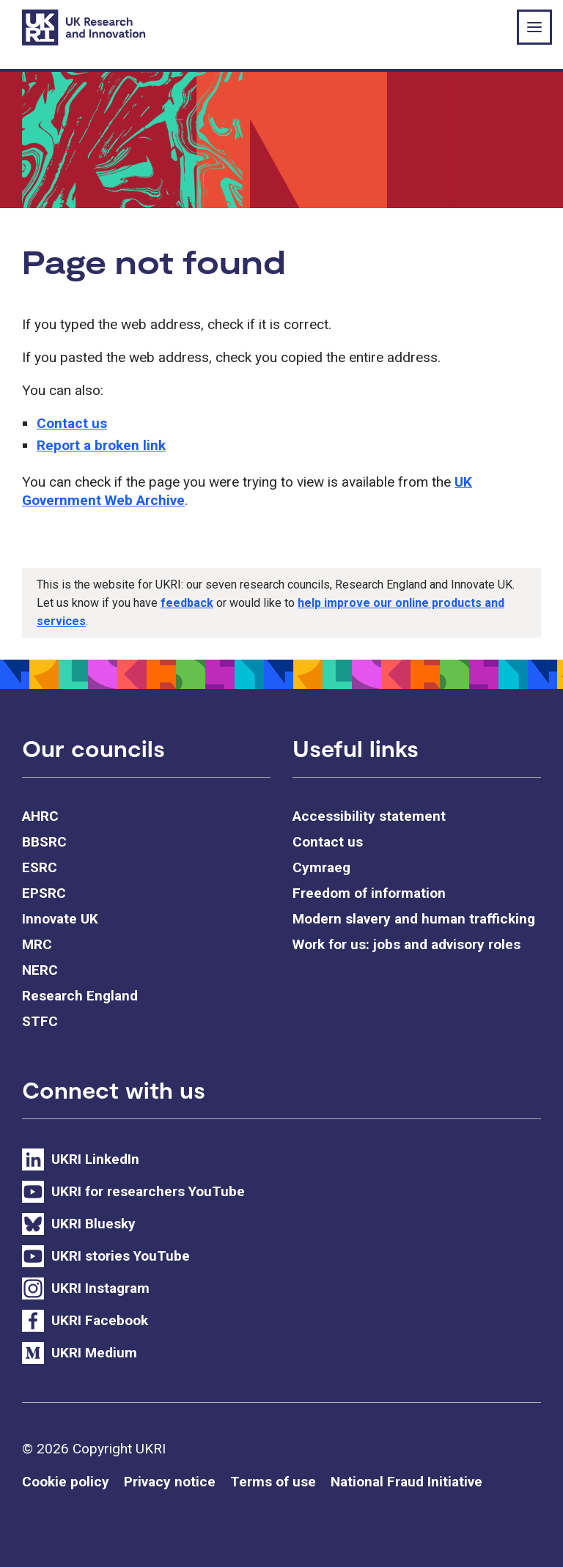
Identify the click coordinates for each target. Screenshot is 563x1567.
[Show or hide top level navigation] (534, 27)
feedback (187, 603)
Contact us (72, 423)
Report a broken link (101, 445)
